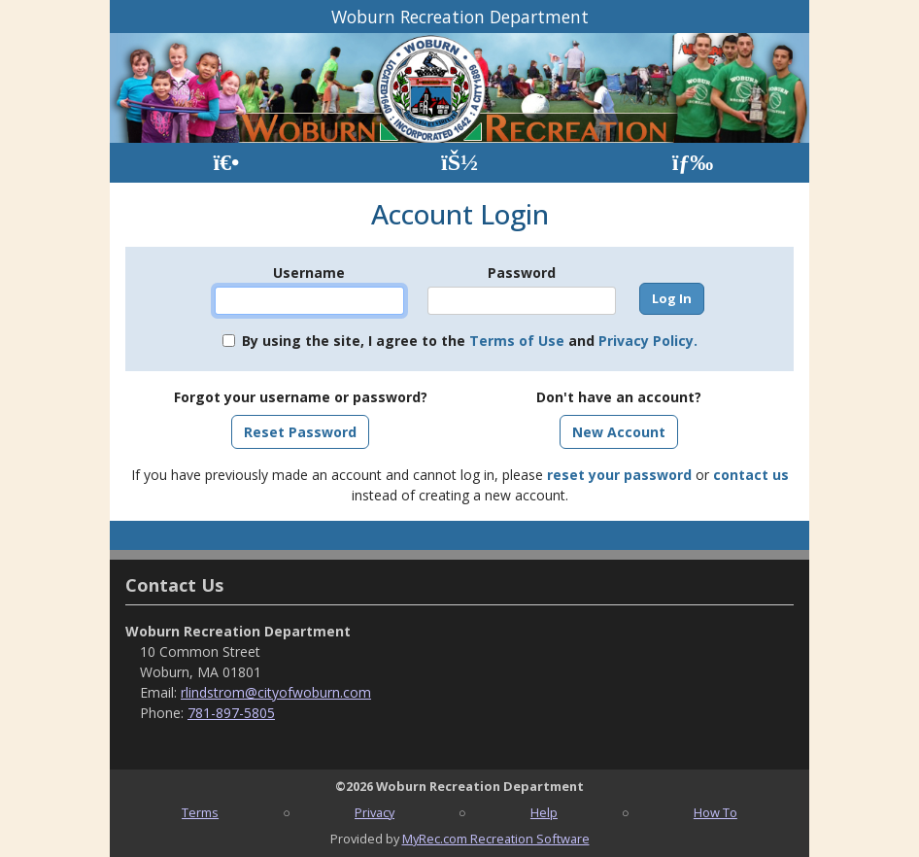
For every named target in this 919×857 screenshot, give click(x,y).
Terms (200, 812)
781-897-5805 (231, 712)
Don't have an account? (618, 397)
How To (715, 812)
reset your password (619, 474)
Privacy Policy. (648, 340)
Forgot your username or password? (300, 397)
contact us (751, 474)
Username (309, 272)
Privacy (374, 812)
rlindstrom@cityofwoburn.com (276, 692)
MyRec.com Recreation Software (496, 838)
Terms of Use (516, 340)
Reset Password (300, 432)
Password (522, 272)
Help (544, 812)
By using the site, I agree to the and (470, 340)
